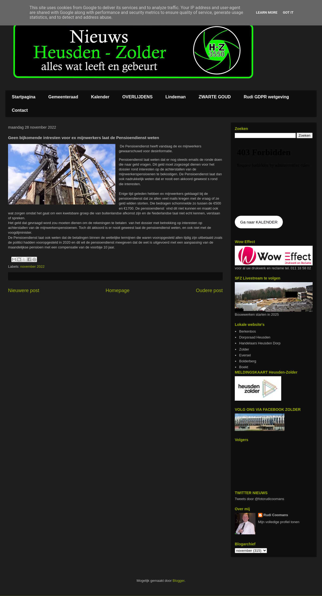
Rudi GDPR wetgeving (266, 97)
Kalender (100, 97)
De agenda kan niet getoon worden (274, 177)
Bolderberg (247, 361)
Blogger (178, 581)
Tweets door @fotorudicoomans (259, 499)
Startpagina (23, 97)
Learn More (266, 12)
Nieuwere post (23, 290)
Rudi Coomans (276, 515)
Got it (288, 12)
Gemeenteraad (63, 97)
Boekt (243, 367)
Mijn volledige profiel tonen (278, 522)
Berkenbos (247, 331)
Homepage (118, 290)
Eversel (245, 355)
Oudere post (209, 290)
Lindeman (176, 97)
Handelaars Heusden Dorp (259, 343)
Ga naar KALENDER (258, 222)
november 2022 (32, 267)
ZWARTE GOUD (215, 97)
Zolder (244, 349)
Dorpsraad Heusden (254, 337)
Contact (20, 110)
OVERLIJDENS (137, 97)
